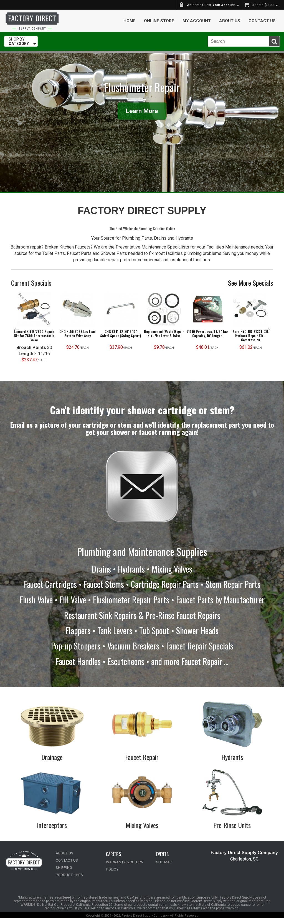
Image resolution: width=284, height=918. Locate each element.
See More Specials (250, 283)
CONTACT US (66, 859)
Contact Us (262, 20)
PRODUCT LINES (69, 874)
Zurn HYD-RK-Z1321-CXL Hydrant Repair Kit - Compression (250, 335)
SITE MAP (163, 861)
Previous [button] (16, 329)
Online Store (159, 20)
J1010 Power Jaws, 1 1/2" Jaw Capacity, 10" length (207, 333)
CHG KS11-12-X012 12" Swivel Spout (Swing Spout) (120, 333)
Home (129, 20)
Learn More (142, 110)
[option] (34, 328)
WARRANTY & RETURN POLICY (130, 861)
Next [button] (267, 329)
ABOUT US (64, 852)
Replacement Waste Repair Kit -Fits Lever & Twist (164, 333)
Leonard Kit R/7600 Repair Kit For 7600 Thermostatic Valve (34, 335)
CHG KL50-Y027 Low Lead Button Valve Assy (77, 333)
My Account (196, 20)
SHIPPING (63, 866)
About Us (229, 20)
